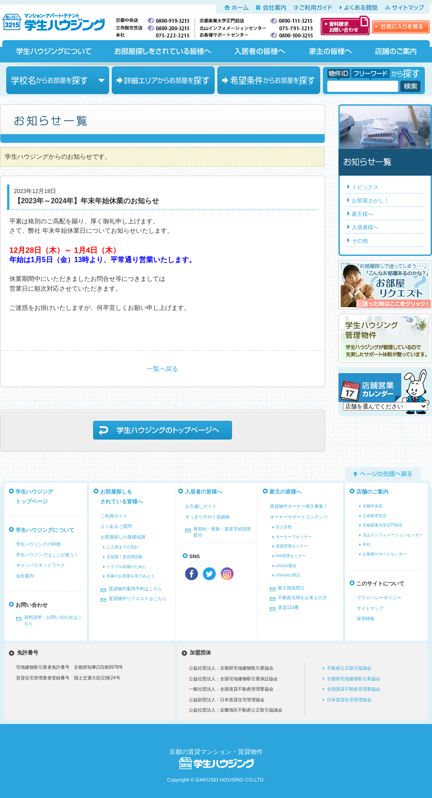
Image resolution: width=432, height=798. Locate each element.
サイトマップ (404, 7)
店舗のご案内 (396, 51)
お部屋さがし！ (370, 200)
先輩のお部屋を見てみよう (130, 576)
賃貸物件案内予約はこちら (135, 588)
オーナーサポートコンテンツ (299, 516)
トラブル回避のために (126, 566)
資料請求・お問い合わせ (345, 25)
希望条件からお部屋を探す (268, 80)
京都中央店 (373, 506)
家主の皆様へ (330, 51)
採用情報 (366, 618)
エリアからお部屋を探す (163, 80)
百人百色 (284, 527)
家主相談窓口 (291, 587)
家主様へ (362, 214)
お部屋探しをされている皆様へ (162, 51)
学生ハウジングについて (53, 51)
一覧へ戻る (162, 368)
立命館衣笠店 (375, 516)
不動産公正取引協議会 (349, 668)
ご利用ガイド (313, 7)
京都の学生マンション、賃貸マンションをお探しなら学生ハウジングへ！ (58, 20)
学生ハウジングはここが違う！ (47, 554)
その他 (360, 240)
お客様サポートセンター (385, 554)
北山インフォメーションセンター (393, 535)
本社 (367, 544)
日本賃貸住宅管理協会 (349, 699)
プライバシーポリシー (379, 597)
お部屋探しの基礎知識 (123, 537)
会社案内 (271, 7)
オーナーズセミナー (294, 537)
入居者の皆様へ (259, 51)
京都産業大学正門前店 (383, 525)
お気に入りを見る (401, 26)
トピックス (365, 187)
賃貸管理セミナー (292, 546)
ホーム (236, 7)
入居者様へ (365, 227)
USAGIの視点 (288, 575)
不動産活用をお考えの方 (302, 597)
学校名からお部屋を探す (57, 80)
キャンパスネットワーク (40, 565)
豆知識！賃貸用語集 (124, 557)
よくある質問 (358, 7)
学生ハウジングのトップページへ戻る (162, 430)
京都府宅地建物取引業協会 (353, 678)
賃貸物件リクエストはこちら (138, 598)
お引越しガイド (200, 506)
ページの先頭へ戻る (383, 474)
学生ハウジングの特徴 (38, 544)
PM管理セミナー (291, 556)
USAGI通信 (286, 566)
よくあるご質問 (116, 526)
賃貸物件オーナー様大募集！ (299, 506)
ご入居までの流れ (122, 547)
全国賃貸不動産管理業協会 (353, 689)
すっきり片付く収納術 (207, 516)
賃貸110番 (288, 607)
